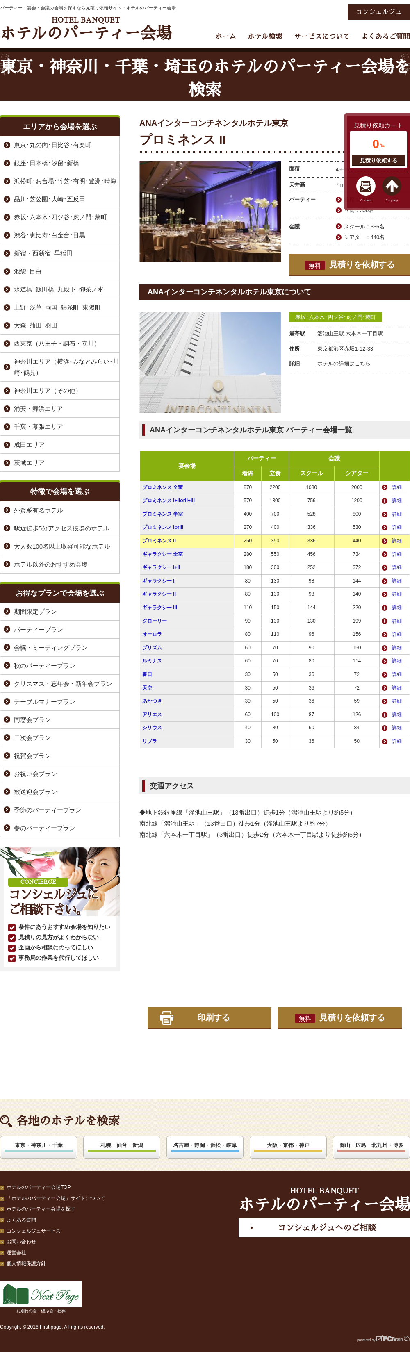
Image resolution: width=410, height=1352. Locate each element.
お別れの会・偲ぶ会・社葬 (41, 1297)
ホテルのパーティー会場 (85, 28)
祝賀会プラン (32, 755)
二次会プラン (32, 737)
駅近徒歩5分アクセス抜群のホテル (61, 528)
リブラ (149, 741)
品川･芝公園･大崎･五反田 (49, 199)
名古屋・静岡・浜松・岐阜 (205, 1145)
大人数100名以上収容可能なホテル (62, 546)
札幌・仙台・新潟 (121, 1145)
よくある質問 (21, 1220)
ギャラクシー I (158, 581)
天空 (147, 688)
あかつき (152, 701)
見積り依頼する (378, 160)
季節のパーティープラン (48, 809)
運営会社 (16, 1253)
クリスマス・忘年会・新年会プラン (63, 683)
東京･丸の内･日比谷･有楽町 (52, 144)
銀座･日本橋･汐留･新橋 (46, 162)
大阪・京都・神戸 (288, 1145)
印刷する (213, 1017)
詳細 (397, 487)
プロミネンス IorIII (163, 527)
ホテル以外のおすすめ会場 (51, 564)
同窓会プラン (32, 719)
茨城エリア (29, 462)
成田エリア (29, 444)
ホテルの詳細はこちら (344, 363)
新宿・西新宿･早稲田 (43, 253)
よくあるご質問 (385, 36)
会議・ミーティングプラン (51, 647)
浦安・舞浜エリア (38, 408)
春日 (147, 674)
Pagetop (392, 200)
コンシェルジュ (379, 12)
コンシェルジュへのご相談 (327, 1228)
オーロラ (152, 634)
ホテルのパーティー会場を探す (41, 1209)
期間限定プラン (35, 611)
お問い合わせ (21, 1242)
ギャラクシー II (159, 594)
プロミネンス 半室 (162, 514)
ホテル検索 (265, 36)
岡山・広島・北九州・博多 (371, 1145)
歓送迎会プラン (35, 791)
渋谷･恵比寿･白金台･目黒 (49, 235)
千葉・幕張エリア (38, 426)
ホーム (225, 36)
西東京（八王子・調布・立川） (57, 343)
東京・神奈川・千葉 (39, 1145)
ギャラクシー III (159, 607)
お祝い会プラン (35, 773)
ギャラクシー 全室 (162, 554)
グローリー (154, 621)
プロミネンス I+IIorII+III (168, 500)
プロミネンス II (159, 541)
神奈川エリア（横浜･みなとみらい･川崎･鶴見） (66, 367)
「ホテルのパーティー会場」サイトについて (56, 1198)
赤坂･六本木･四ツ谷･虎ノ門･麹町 (335, 317)
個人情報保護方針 (26, 1263)
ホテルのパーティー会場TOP (39, 1187)
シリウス (152, 728)
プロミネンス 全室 (162, 487)
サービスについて (322, 36)
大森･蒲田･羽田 (35, 325)
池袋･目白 (28, 271)
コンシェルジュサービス (34, 1231)
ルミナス (152, 661)
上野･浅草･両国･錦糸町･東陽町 (57, 307)
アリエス (152, 714)
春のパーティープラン (44, 827)
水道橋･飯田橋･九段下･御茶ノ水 (59, 289)
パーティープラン (38, 629)
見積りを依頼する (350, 265)
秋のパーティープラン (44, 665)
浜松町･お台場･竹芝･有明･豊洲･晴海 (65, 181)
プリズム (152, 648)
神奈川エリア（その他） (48, 390)
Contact (366, 200)
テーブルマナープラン (44, 701)
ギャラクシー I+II (161, 567)
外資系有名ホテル (38, 510)
